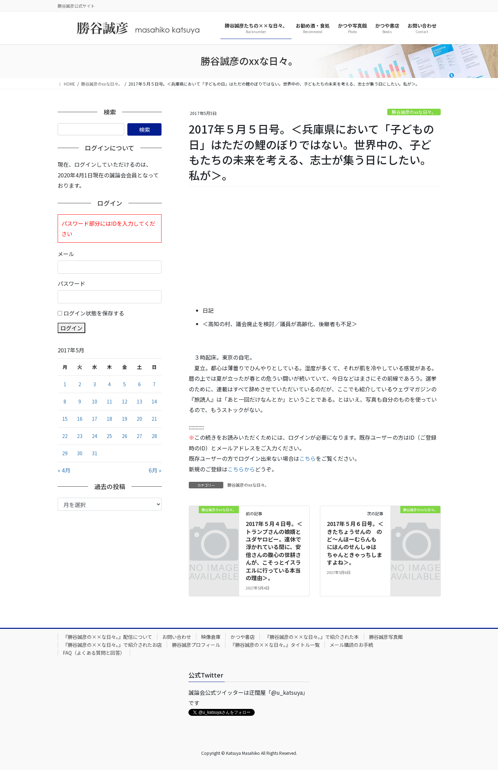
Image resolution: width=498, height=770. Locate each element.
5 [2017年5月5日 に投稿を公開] (124, 384)
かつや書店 (243, 636)
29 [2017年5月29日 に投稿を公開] (65, 453)
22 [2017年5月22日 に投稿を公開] (65, 435)
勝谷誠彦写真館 (386, 636)
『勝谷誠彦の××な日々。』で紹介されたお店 (112, 644)
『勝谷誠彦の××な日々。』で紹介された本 (312, 636)
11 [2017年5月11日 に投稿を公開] (109, 401)
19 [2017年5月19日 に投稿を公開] (124, 418)
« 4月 (64, 470)
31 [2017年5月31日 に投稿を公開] (94, 453)
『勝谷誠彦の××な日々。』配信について (107, 636)
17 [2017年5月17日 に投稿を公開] (94, 418)
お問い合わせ (176, 636)
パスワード (71, 283)
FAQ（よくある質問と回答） (94, 652)
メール (66, 254)
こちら (307, 458)
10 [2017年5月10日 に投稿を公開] (94, 401)
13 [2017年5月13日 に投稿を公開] (139, 401)
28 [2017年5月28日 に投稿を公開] (154, 435)
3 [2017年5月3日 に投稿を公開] (94, 384)
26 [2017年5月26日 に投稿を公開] (124, 435)
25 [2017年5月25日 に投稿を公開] (109, 435)
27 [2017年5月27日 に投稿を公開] (139, 435)
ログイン (71, 328)
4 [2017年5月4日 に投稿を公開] (109, 384)
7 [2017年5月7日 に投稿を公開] (154, 384)
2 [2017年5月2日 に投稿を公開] (79, 384)
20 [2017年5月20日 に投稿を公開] (139, 418)
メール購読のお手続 (351, 644)
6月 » (155, 470)
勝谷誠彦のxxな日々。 (414, 112)
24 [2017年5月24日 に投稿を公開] (94, 435)
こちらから (241, 469)
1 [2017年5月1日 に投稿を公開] (65, 384)
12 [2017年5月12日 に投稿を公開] (124, 401)
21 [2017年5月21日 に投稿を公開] (154, 418)
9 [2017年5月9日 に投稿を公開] (79, 401)
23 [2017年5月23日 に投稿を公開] (79, 435)
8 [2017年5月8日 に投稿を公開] (65, 401)
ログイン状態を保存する (94, 313)
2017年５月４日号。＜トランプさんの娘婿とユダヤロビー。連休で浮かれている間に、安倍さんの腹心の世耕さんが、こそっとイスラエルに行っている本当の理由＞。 (274, 550)
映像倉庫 (211, 636)
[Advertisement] (315, 246)
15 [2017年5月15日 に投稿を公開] (65, 418)
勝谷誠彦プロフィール (196, 644)
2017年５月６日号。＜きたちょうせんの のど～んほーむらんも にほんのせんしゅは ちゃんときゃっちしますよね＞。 (355, 542)
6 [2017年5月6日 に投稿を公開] (139, 384)
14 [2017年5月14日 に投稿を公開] (154, 401)
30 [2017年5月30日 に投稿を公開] (79, 453)
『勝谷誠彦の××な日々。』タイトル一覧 (275, 644)
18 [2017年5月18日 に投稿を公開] (109, 418)
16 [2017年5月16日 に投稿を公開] (79, 418)
